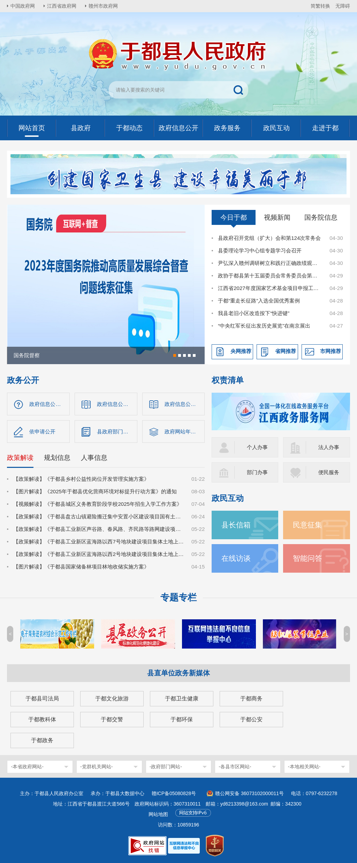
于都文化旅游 (112, 698)
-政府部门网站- (166, 766)
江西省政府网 (61, 6)
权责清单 (228, 380)
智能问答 (307, 558)
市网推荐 (330, 351)
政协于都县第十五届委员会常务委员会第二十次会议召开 (270, 275)
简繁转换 (320, 6)
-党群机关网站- (96, 766)
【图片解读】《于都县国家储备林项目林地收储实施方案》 (81, 567)
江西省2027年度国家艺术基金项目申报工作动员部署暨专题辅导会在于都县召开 (270, 288)
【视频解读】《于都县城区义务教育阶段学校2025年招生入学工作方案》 (97, 504)
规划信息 (57, 457)
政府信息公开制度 (185, 404)
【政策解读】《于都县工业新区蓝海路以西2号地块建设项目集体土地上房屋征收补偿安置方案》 (98, 554)
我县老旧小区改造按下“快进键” (253, 313)
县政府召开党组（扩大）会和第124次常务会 (269, 238)
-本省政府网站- (27, 766)
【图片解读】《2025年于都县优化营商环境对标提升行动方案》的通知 (94, 491)
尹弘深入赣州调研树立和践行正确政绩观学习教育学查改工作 (270, 263)
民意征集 (307, 525)
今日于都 (233, 217)
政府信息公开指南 (49, 404)
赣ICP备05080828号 (174, 793)
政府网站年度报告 (185, 431)
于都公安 (251, 719)
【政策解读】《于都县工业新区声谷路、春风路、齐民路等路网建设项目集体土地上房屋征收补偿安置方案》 (98, 529)
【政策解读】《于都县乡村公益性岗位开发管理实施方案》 (81, 479)
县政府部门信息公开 (117, 431)
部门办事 (257, 472)
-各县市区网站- (235, 766)
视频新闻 (277, 217)
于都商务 (251, 698)
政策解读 (20, 457)
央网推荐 (240, 351)
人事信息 (94, 457)
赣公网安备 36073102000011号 (249, 793)
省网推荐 (285, 351)
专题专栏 (178, 597)
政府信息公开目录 (117, 404)
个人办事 (257, 447)
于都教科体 (42, 719)
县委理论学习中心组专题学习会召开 (260, 250)
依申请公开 (42, 431)
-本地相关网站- (304, 766)
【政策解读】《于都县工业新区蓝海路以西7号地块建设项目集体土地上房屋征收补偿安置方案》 (98, 541)
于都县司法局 (42, 698)
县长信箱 (236, 525)
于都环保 (181, 719)
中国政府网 (22, 6)
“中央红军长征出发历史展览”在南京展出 (264, 326)
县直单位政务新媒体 (178, 673)
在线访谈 (236, 558)
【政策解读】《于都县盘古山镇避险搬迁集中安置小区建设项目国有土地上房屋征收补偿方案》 (98, 516)
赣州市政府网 (103, 6)
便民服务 (328, 472)
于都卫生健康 (181, 698)
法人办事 (328, 447)
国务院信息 (320, 217)
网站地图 (158, 814)
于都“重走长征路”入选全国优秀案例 (259, 301)
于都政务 (42, 740)
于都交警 (112, 719)
